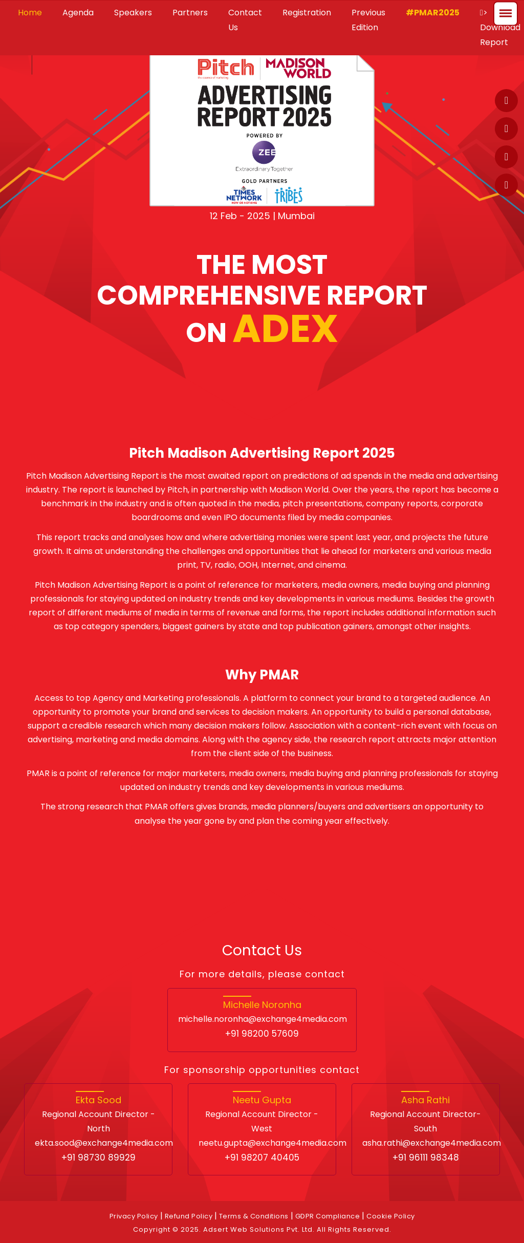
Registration (306, 12)
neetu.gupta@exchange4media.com (272, 1143)
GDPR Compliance (327, 1216)
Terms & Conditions (254, 1216)
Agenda (78, 12)
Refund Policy (189, 1216)
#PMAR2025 (433, 12)
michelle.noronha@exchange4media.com (262, 1019)
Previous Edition (368, 20)
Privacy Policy (134, 1216)
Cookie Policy (390, 1216)
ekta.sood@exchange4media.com (104, 1143)
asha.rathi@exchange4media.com (431, 1143)
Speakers (133, 12)
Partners (190, 12)
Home (30, 12)
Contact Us (245, 20)
